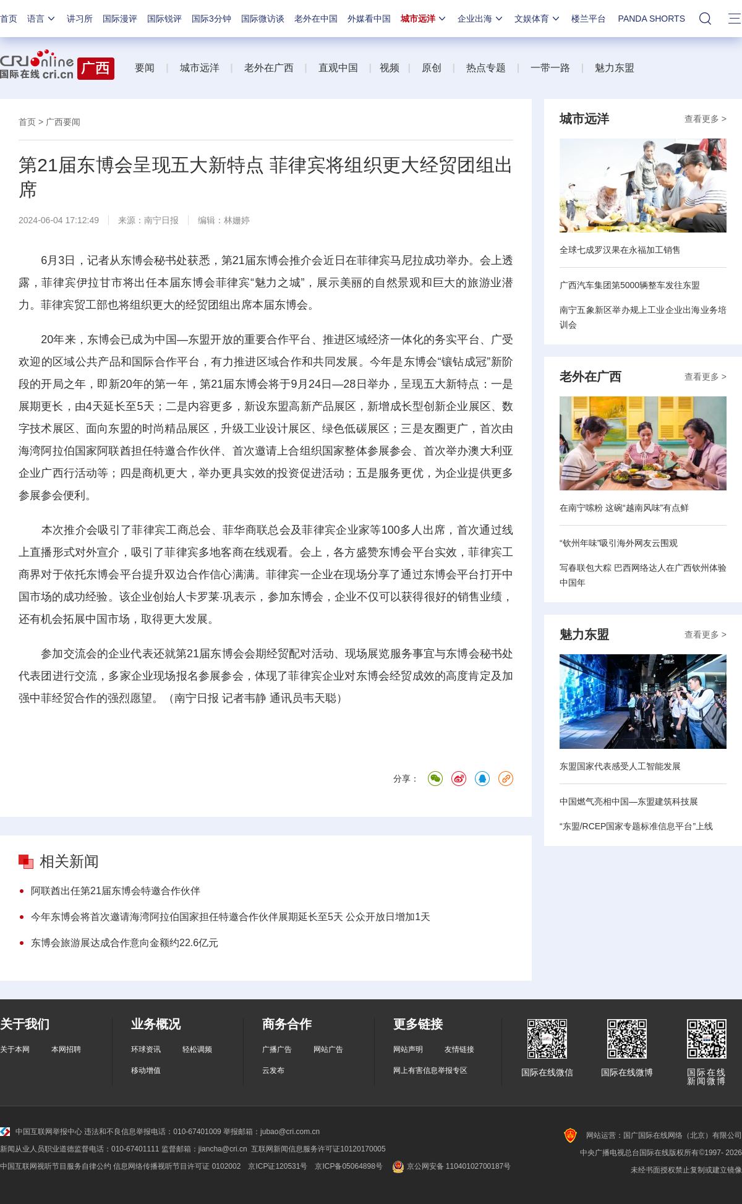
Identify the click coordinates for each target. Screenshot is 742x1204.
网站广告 (328, 1049)
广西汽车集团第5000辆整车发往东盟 (630, 285)
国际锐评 (164, 18)
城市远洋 (424, 18)
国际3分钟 (211, 18)
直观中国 (338, 67)
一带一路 (550, 67)
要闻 (145, 67)
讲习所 (80, 18)
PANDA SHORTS (651, 18)
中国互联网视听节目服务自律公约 (55, 1166)
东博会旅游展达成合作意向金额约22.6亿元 (124, 942)
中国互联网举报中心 (41, 1131)
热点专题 (486, 67)
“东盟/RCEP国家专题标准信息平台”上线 (636, 826)
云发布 (273, 1070)
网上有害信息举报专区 (430, 1070)
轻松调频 (197, 1049)
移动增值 (146, 1070)
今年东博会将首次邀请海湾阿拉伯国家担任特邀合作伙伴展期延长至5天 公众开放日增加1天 (230, 917)
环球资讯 (146, 1049)
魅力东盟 (614, 67)
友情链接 (459, 1049)
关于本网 (15, 1049)
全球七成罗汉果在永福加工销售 (620, 250)
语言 (42, 18)
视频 (389, 67)
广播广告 (277, 1049)
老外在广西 (269, 67)
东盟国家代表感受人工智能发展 (620, 766)
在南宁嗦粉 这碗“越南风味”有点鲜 (624, 508)
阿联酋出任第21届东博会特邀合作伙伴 (115, 891)
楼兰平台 (588, 18)
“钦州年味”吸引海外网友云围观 (619, 543)
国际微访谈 (262, 18)
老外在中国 (316, 18)
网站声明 (408, 1049)
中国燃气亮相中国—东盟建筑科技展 (629, 801)
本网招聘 (66, 1049)
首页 (8, 18)
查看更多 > (705, 119)
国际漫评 (120, 18)
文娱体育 (537, 18)
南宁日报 (161, 220)
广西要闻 (63, 122)
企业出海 (481, 18)
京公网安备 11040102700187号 (450, 1166)
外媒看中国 (369, 18)
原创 (431, 67)
